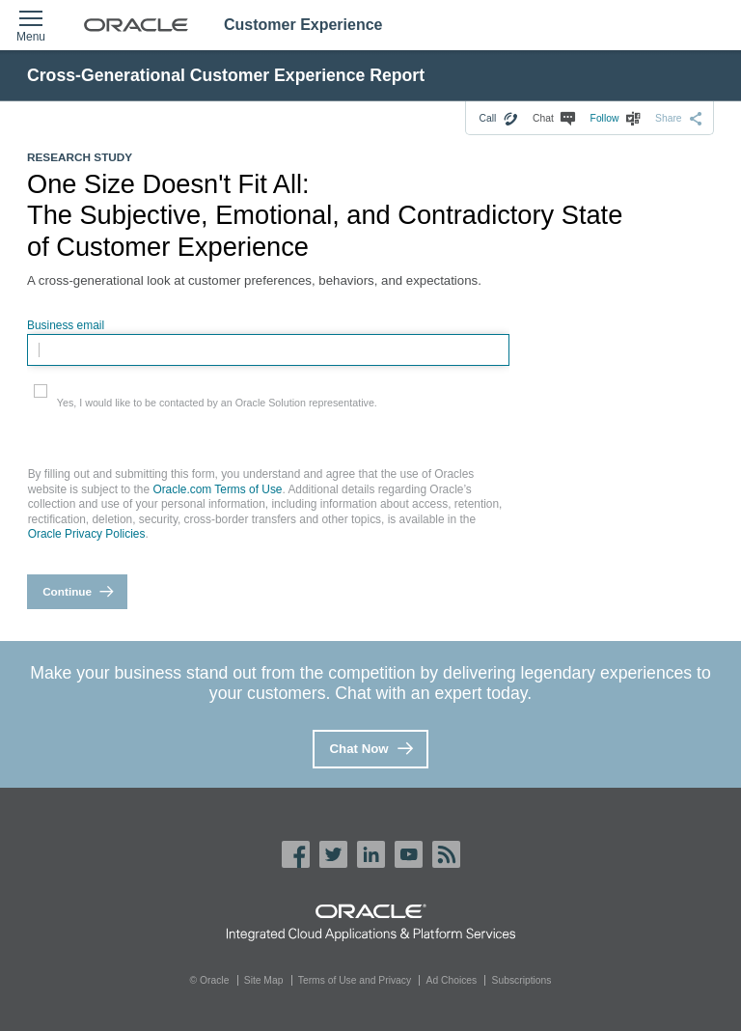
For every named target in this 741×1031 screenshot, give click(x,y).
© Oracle (210, 980)
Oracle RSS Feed (446, 854)
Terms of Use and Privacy (354, 980)
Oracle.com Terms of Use (217, 489)
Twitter (333, 854)
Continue (67, 591)
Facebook (296, 854)
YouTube (409, 854)
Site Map (264, 980)
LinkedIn (371, 854)
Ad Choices (452, 980)
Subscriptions (522, 980)
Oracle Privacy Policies (87, 534)
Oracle (371, 911)
